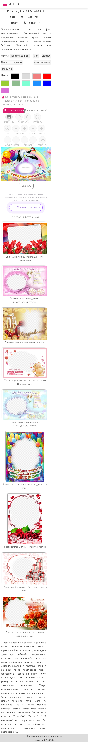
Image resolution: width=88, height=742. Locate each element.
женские (29, 662)
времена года (9, 658)
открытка (7, 68)
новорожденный (19, 55)
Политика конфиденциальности (44, 736)
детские (5, 666)
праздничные (37, 654)
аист (35, 55)
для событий (18, 654)
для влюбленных (30, 658)
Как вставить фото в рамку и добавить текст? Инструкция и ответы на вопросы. (20, 100)
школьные (18, 666)
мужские (40, 662)
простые (31, 666)
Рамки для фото (23, 650)
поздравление (42, 62)
